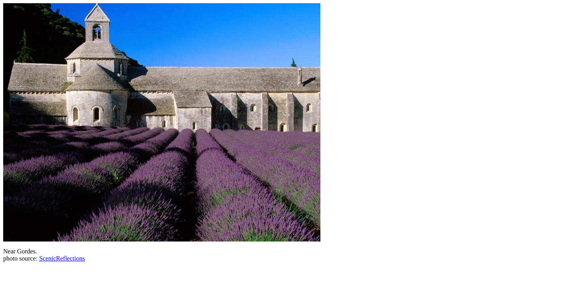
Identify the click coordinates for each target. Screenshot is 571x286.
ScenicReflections (62, 258)
